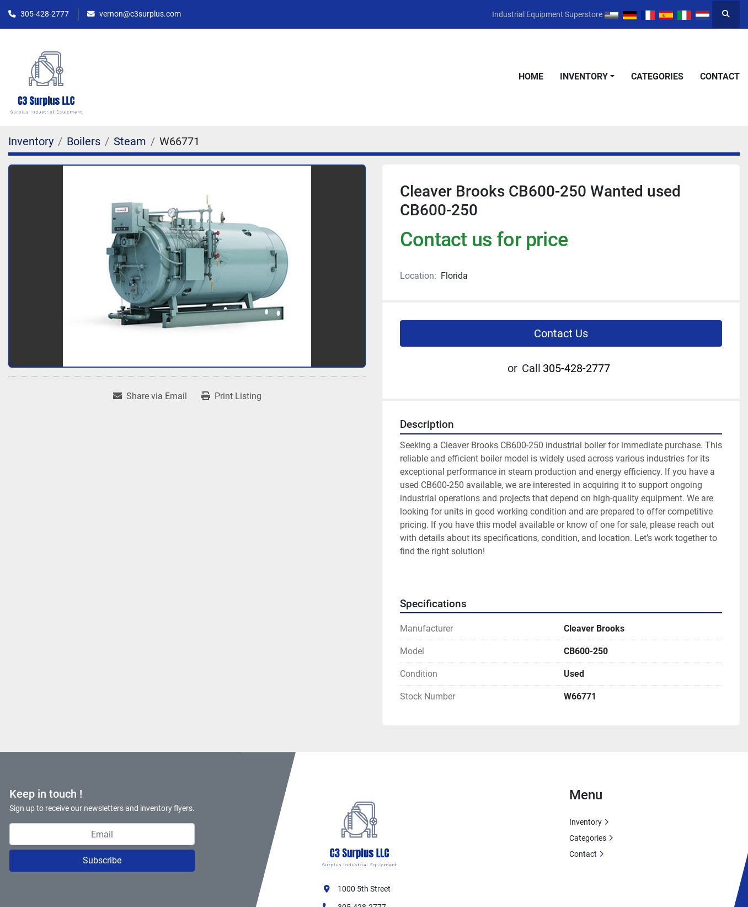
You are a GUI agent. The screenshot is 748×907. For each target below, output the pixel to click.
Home (531, 76)
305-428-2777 (44, 13)
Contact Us (561, 333)
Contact (720, 76)
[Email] (102, 834)
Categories (657, 76)
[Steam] (130, 141)
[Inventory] (31, 141)
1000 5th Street (364, 888)
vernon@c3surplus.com (140, 13)
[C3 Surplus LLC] (359, 828)
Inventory (584, 76)
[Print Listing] (231, 396)
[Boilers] (83, 141)
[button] (587, 76)
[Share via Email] (150, 396)
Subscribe (102, 860)
